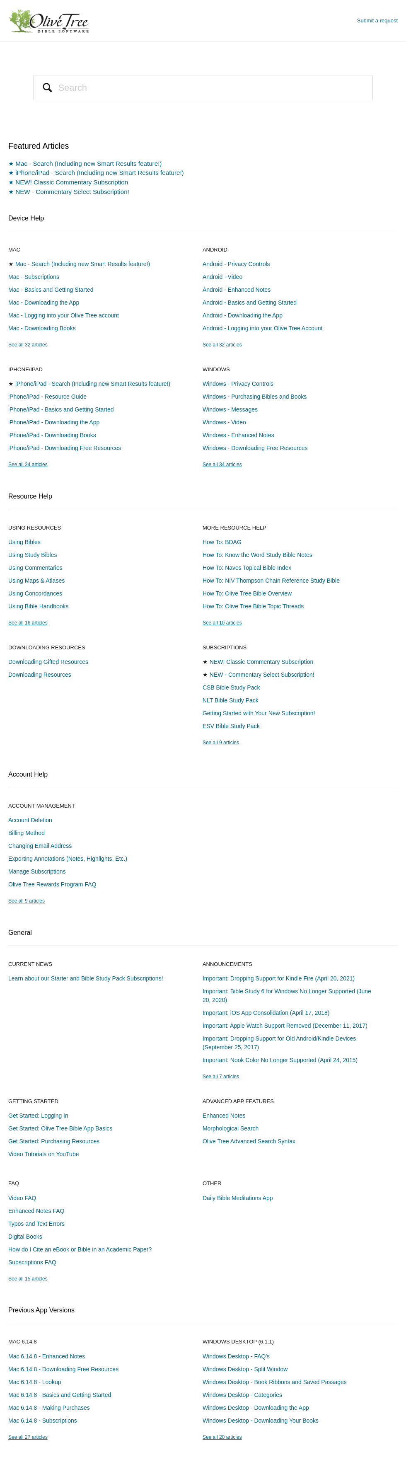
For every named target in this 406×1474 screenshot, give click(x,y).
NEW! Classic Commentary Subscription (262, 661)
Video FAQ (22, 1198)
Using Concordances (35, 593)
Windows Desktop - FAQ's (236, 1356)
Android (215, 250)
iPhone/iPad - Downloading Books (52, 435)
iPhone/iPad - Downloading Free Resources (64, 448)
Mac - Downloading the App (43, 302)
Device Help (26, 218)
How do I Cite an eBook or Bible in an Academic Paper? (80, 1249)
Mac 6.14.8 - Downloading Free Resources (63, 1369)
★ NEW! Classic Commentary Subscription (68, 182)
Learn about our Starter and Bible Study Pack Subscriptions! (85, 978)
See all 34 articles (28, 464)
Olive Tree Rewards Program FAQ (52, 884)
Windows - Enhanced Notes (238, 435)
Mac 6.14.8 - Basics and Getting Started (59, 1395)
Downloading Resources (46, 647)
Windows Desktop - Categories (242, 1395)
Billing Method (26, 833)
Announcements (227, 964)
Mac (14, 250)
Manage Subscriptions (37, 871)
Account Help (28, 774)
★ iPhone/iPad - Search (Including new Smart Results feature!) (96, 172)
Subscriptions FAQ (32, 1262)
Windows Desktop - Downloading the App (256, 1407)
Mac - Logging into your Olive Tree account (63, 315)
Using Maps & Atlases (36, 580)
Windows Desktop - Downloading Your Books (261, 1420)
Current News (30, 964)
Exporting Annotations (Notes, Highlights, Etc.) (67, 858)
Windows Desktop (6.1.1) (238, 1341)
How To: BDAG (222, 542)
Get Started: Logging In (38, 1115)
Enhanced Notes (224, 1115)
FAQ (13, 1183)
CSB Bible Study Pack (231, 687)
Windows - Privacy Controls (238, 383)
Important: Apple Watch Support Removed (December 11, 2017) (285, 1025)
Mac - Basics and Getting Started (50, 289)
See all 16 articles (28, 623)
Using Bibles (24, 542)
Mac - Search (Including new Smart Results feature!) (82, 264)
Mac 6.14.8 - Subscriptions (42, 1420)
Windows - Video (224, 422)
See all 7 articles (221, 1076)
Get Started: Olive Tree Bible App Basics (60, 1128)
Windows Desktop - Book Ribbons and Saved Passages (275, 1382)
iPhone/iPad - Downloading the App (53, 422)
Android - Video (222, 277)
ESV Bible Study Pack (231, 726)
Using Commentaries (35, 567)
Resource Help (30, 496)
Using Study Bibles (32, 555)
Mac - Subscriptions (33, 277)
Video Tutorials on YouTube (43, 1154)
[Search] (203, 87)
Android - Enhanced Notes (237, 289)
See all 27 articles (28, 1437)
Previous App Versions (41, 1310)
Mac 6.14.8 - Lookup (34, 1382)
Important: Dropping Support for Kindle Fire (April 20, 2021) (279, 978)
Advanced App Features (238, 1101)
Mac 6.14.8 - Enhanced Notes (46, 1356)
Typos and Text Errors (36, 1223)
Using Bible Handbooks (38, 606)
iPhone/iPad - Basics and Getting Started (61, 409)
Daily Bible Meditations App (238, 1198)
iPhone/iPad (25, 369)
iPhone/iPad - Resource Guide (47, 396)
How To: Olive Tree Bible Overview (247, 593)
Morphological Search (231, 1128)
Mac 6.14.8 (22, 1341)
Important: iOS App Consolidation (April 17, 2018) (266, 1012)
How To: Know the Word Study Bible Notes (257, 555)
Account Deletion (30, 820)
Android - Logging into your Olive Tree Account (263, 328)
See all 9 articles (221, 742)
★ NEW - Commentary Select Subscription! (68, 191)
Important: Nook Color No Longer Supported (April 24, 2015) (280, 1060)
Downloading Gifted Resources (48, 661)
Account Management (41, 806)
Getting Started (33, 1101)
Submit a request (377, 20)
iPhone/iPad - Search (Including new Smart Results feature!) (92, 383)
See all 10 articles (222, 623)
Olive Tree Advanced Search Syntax (249, 1141)
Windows (216, 369)
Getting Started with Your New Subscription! (259, 713)
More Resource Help (234, 528)
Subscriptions (225, 647)
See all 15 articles (28, 1279)
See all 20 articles (222, 1437)
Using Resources (34, 528)
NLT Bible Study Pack (231, 700)
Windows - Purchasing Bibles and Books (255, 396)
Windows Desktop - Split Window (245, 1369)
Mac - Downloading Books (42, 328)
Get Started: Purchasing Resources (53, 1141)
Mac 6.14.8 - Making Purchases (49, 1407)
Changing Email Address (40, 845)
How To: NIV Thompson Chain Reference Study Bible (271, 580)
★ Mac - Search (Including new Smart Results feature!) (85, 163)
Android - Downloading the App (243, 315)
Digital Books (25, 1236)
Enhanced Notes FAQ (36, 1211)
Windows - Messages (230, 409)
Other (212, 1183)
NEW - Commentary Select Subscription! (262, 674)
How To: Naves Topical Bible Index (247, 567)
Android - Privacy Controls (236, 264)
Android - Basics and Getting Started (250, 302)
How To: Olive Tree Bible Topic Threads (253, 606)
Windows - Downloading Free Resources (255, 448)
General (20, 932)
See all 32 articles (28, 345)
